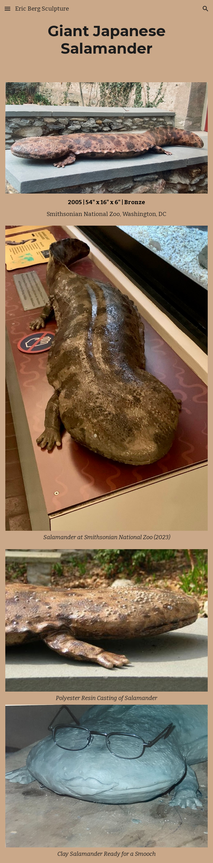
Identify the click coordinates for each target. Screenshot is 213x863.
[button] (7, 8)
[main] (106, 40)
